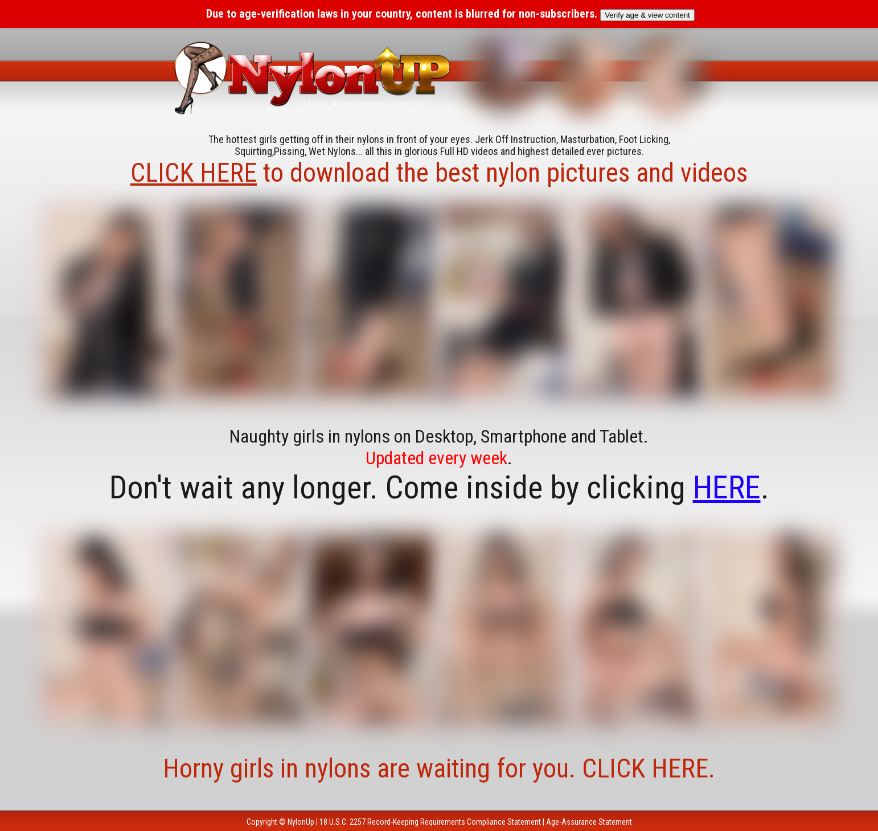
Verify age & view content (647, 15)
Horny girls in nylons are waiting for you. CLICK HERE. (439, 768)
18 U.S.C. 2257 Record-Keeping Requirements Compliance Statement (430, 821)
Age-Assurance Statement (589, 821)
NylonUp (301, 821)
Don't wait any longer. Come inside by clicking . (439, 487)
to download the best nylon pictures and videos (439, 172)
